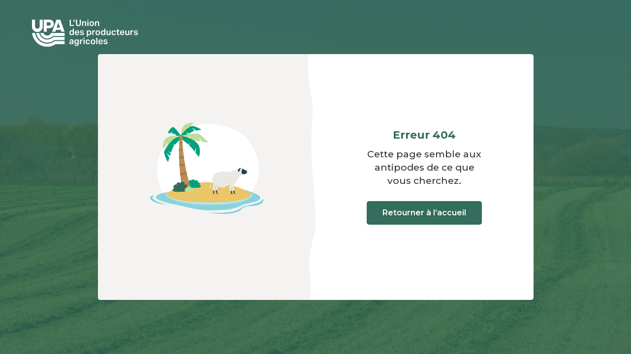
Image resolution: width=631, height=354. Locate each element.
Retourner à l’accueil (424, 212)
